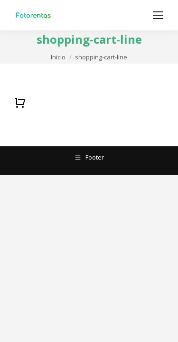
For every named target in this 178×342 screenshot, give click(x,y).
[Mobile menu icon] (158, 15)
